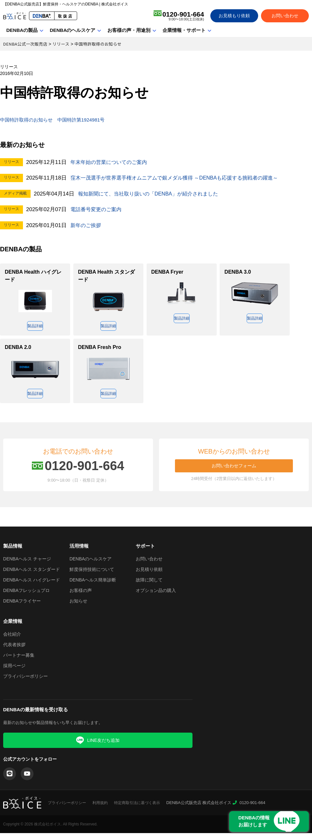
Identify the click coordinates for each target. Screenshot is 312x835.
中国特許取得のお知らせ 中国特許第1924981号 (63, 119)
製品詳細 (35, 326)
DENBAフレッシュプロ (26, 592)
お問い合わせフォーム (234, 467)
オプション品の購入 (156, 592)
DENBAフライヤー (22, 602)
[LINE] (9, 775)
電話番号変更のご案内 (97, 209)
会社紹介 (12, 636)
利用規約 (100, 804)
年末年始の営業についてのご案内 (111, 162)
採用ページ (14, 667)
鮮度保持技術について (91, 571)
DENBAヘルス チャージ (27, 560)
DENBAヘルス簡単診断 (92, 581)
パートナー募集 (18, 657)
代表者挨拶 (14, 646)
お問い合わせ (285, 15)
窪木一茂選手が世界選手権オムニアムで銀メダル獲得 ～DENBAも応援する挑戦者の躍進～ (180, 178)
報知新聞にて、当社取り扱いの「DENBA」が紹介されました (152, 194)
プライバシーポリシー (25, 678)
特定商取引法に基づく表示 (137, 804)
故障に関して (149, 581)
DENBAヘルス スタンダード (31, 571)
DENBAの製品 (22, 30)
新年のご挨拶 (86, 225)
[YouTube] (27, 775)
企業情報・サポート (184, 30)
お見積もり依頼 (234, 15)
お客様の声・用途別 (128, 30)
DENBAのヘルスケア (72, 30)
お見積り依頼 (149, 571)
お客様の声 (80, 592)
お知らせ (78, 602)
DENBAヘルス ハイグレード (31, 581)
